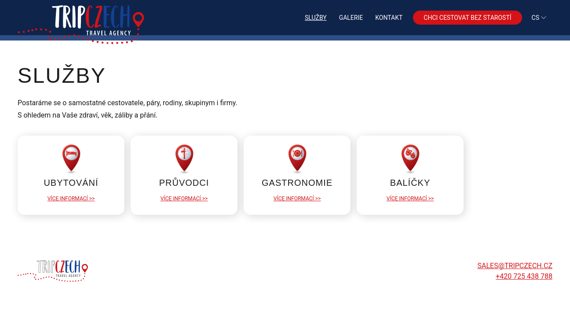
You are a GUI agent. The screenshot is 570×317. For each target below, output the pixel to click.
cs (539, 17)
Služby (316, 17)
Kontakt (388, 17)
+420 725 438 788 (524, 276)
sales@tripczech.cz (514, 266)
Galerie (351, 17)
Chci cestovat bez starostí (467, 17)
